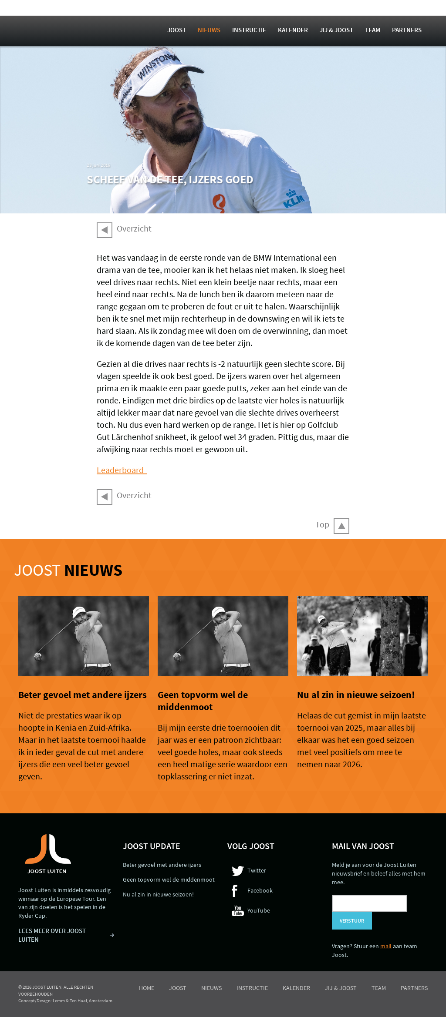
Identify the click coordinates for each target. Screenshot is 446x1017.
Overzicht (134, 228)
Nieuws (209, 30)
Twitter (256, 870)
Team (372, 30)
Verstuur (352, 920)
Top (322, 524)
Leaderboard (122, 469)
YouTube (258, 910)
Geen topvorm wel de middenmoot (203, 700)
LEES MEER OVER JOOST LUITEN (52, 934)
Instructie (249, 30)
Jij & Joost (336, 30)
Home (146, 988)
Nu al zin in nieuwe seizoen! (356, 694)
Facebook (260, 890)
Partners (407, 30)
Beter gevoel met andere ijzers (82, 694)
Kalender (293, 30)
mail (386, 946)
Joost (176, 30)
